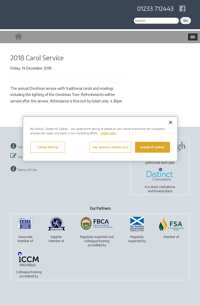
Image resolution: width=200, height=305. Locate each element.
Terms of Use (27, 170)
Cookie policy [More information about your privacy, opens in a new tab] (108, 133)
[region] (100, 138)
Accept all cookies (152, 147)
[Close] (170, 122)
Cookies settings (47, 147)
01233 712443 (155, 8)
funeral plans (163, 191)
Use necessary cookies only (110, 147)
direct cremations (163, 187)
